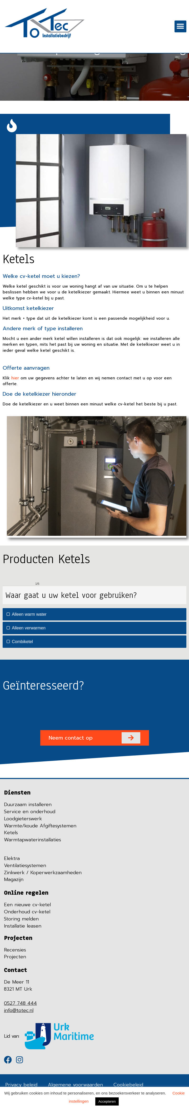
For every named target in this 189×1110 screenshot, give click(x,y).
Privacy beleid (21, 1084)
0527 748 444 (20, 1003)
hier (15, 378)
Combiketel (20, 641)
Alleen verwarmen (26, 628)
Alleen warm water (27, 614)
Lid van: (11, 1036)
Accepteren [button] (107, 1101)
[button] (180, 26)
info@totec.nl (18, 1010)
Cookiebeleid (128, 1084)
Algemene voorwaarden (75, 1084)
